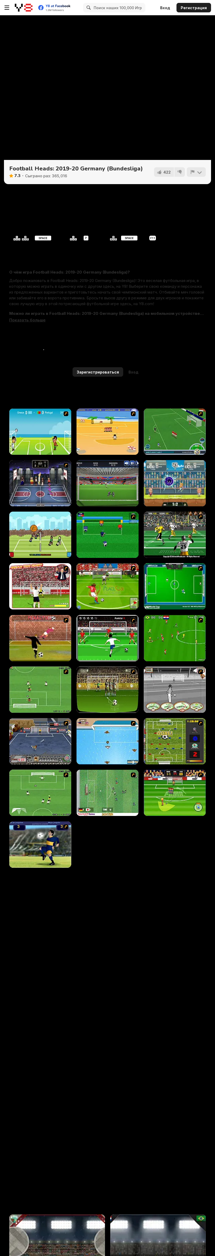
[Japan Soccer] (107, 793)
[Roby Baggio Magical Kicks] (175, 431)
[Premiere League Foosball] (175, 741)
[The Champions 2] (40, 793)
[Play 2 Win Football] (107, 690)
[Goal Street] (40, 741)
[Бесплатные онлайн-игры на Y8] (23, 8)
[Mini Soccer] (107, 535)
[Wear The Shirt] (40, 586)
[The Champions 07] (40, 690)
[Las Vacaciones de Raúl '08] (107, 431)
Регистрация (194, 8)
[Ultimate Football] (175, 535)
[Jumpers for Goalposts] (40, 638)
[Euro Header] (40, 431)
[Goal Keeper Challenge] (107, 483)
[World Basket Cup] (40, 483)
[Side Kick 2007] (175, 638)
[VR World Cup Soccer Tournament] (175, 586)
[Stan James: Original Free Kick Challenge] (175, 690)
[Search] (88, 7)
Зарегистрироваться (98, 372)
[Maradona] (40, 844)
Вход (165, 8)
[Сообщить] (196, 172)
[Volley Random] (40, 535)
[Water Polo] (107, 741)
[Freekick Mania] (175, 793)
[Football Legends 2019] (175, 483)
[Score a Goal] (107, 638)
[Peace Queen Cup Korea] (107, 586)
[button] (27, 320)
